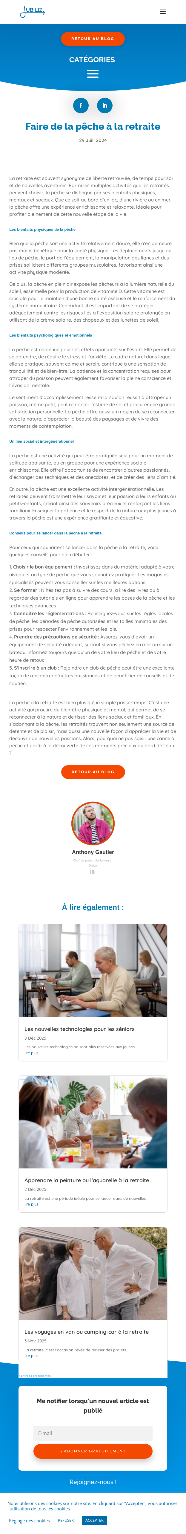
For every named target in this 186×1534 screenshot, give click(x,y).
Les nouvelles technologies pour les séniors (79, 1029)
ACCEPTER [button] (94, 1520)
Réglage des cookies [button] (29, 1520)
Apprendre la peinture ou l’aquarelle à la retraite (86, 1180)
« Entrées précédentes (35, 1375)
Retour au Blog (92, 38)
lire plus (31, 1052)
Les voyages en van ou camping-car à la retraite (86, 1331)
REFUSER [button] (66, 1520)
